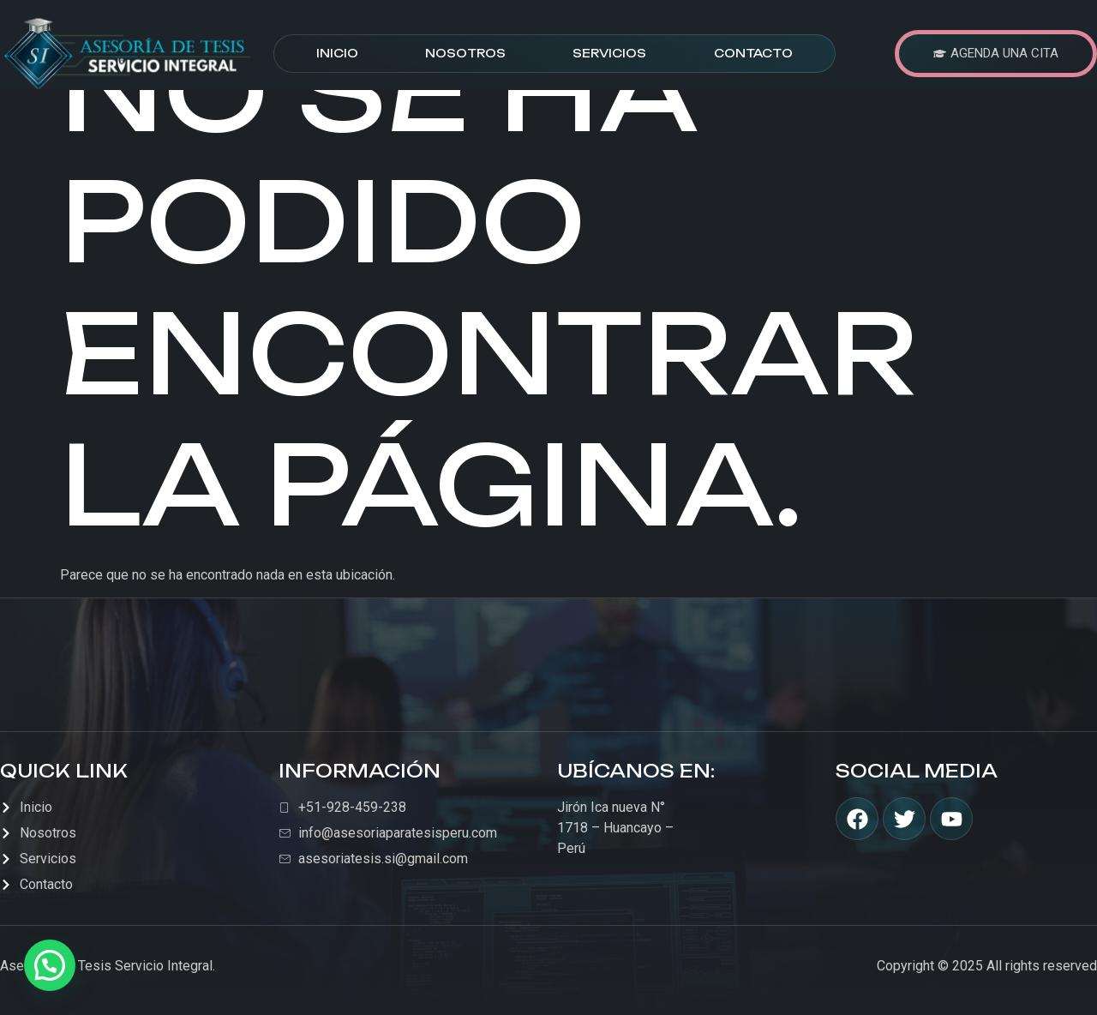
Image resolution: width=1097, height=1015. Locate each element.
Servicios (609, 53)
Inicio (337, 53)
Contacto (753, 53)
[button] (49, 965)
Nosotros (465, 53)
